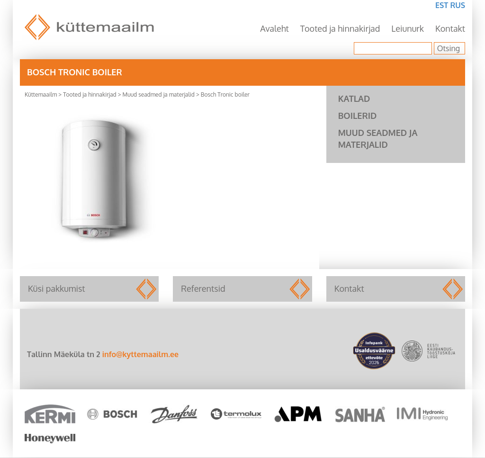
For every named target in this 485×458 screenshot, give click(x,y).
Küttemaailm (41, 94)
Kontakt (450, 28)
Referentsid (242, 289)
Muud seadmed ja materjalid (159, 94)
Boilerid (357, 115)
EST (441, 5)
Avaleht (274, 28)
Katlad (354, 98)
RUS (457, 5)
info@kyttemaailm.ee (140, 354)
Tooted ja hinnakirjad (340, 28)
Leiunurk (407, 28)
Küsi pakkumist (89, 289)
